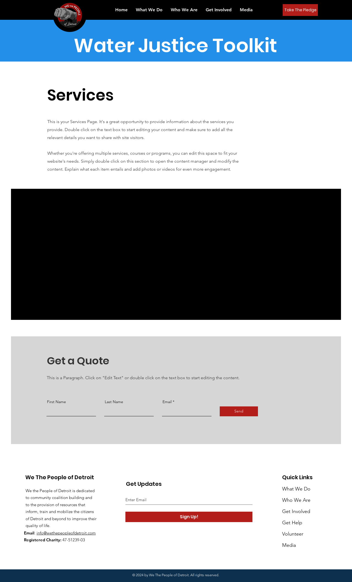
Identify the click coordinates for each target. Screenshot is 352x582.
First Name (56, 402)
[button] (246, 10)
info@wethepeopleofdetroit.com (66, 533)
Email (167, 402)
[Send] (239, 411)
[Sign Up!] (188, 517)
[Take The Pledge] (300, 10)
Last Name (114, 402)
